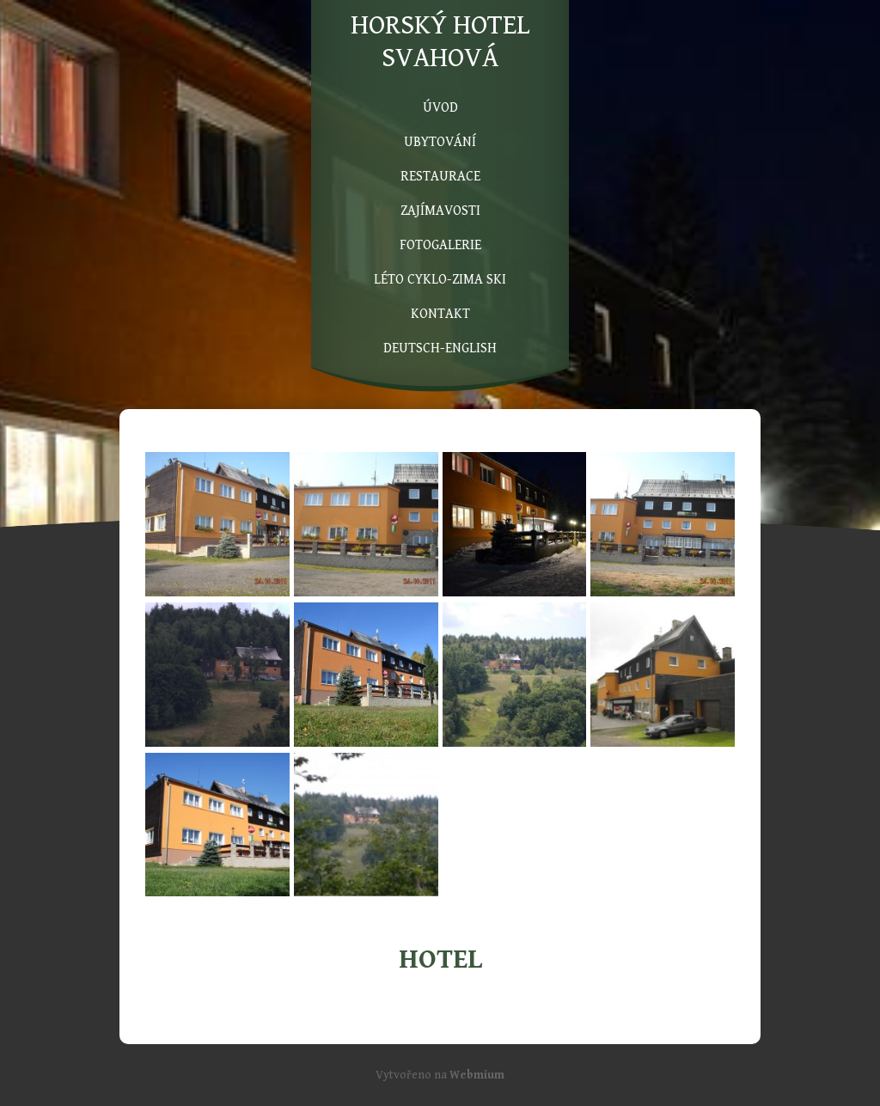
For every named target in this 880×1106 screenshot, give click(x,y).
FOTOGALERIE (440, 245)
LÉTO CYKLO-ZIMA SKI (440, 280)
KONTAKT (440, 314)
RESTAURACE (440, 176)
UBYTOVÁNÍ (440, 142)
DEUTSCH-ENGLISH (440, 348)
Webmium (476, 1075)
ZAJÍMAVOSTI (440, 211)
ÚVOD (440, 108)
